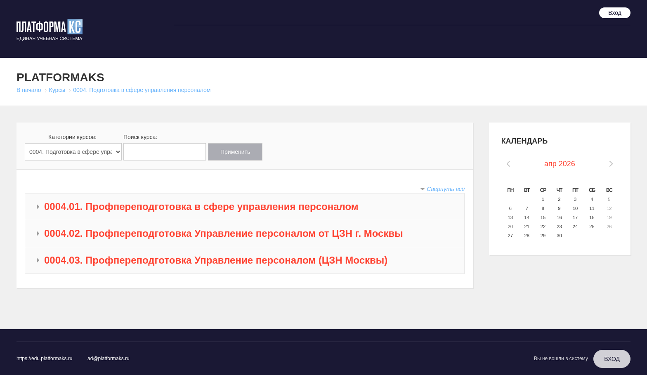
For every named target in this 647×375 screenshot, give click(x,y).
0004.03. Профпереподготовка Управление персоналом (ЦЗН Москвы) (215, 260)
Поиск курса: (140, 137)
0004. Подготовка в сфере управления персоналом (141, 90)
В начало (29, 90)
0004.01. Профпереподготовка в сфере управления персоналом (201, 206)
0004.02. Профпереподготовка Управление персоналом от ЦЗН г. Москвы (223, 233)
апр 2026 (559, 164)
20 (510, 226)
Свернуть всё (446, 189)
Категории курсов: (72, 137)
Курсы (57, 90)
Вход (614, 12)
